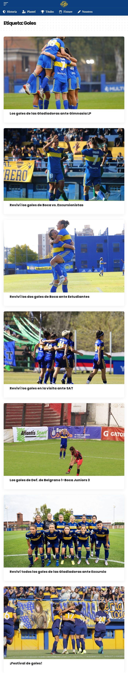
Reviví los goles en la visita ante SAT (41, 388)
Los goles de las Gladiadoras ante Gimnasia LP (50, 113)
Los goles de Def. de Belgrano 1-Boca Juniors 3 (50, 480)
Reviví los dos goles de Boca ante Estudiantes (49, 296)
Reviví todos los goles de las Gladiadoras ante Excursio (58, 571)
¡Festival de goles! (26, 663)
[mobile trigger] (7, 3)
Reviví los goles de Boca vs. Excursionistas (46, 205)
